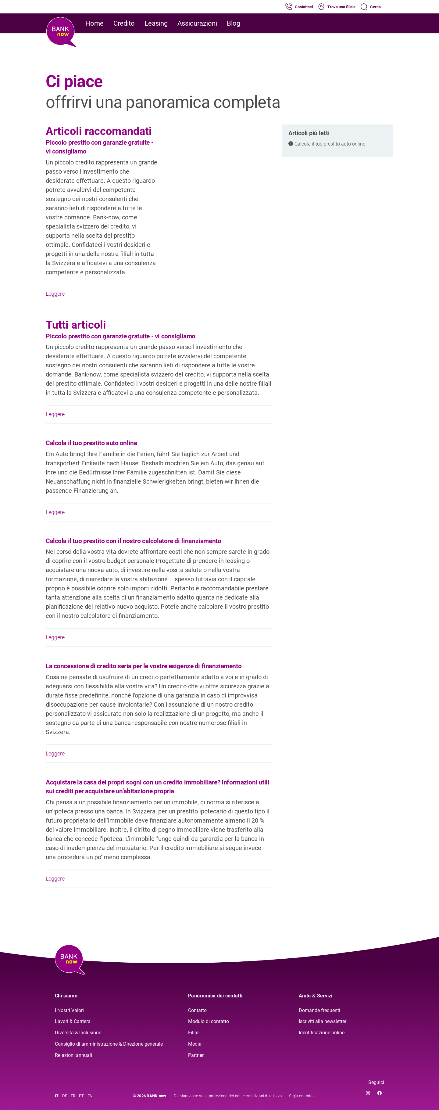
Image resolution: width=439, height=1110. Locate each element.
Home (94, 23)
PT (81, 1096)
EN (89, 1096)
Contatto (197, 1010)
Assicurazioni (197, 23)
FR (73, 1096)
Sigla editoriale (302, 1096)
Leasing (156, 23)
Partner (196, 1055)
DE (64, 1096)
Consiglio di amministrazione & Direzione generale (109, 1044)
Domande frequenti (319, 1010)
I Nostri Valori (69, 1010)
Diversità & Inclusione (78, 1033)
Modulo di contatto (208, 1021)
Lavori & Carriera (73, 1021)
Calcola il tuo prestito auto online (329, 144)
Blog (233, 23)
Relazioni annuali (73, 1055)
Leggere (102, 293)
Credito (124, 23)
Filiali (194, 1033)
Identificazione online (321, 1033)
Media (195, 1044)
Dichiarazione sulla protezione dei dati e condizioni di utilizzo (228, 1096)
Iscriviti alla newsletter (322, 1021)
